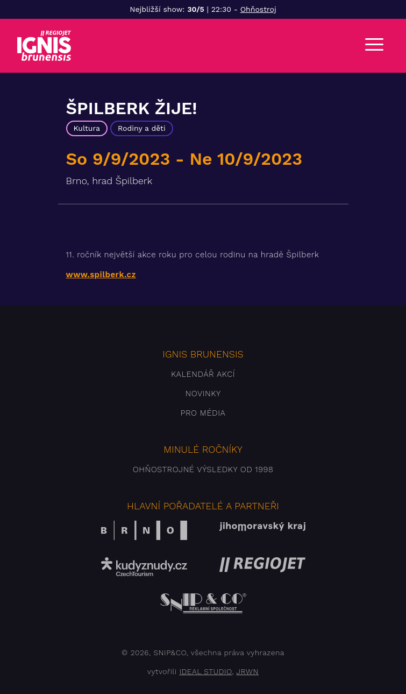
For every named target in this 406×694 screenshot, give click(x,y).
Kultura (87, 128)
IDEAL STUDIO (205, 671)
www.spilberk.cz (101, 274)
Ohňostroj (258, 9)
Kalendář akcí (203, 374)
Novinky (202, 393)
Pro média (203, 413)
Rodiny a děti (142, 128)
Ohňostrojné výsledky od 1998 (203, 469)
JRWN (247, 671)
